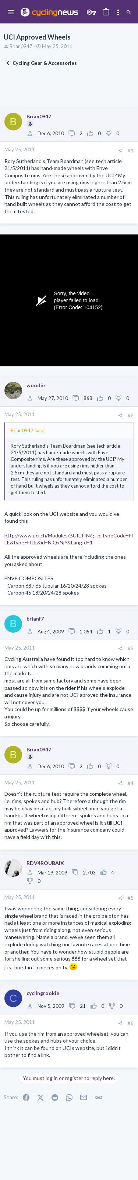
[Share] (120, 150)
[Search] (128, 12)
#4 (131, 783)
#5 (131, 898)
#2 (131, 415)
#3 (131, 648)
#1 (131, 150)
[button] (11, 12)
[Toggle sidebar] (118, 12)
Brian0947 (21, 46)
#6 (131, 1023)
